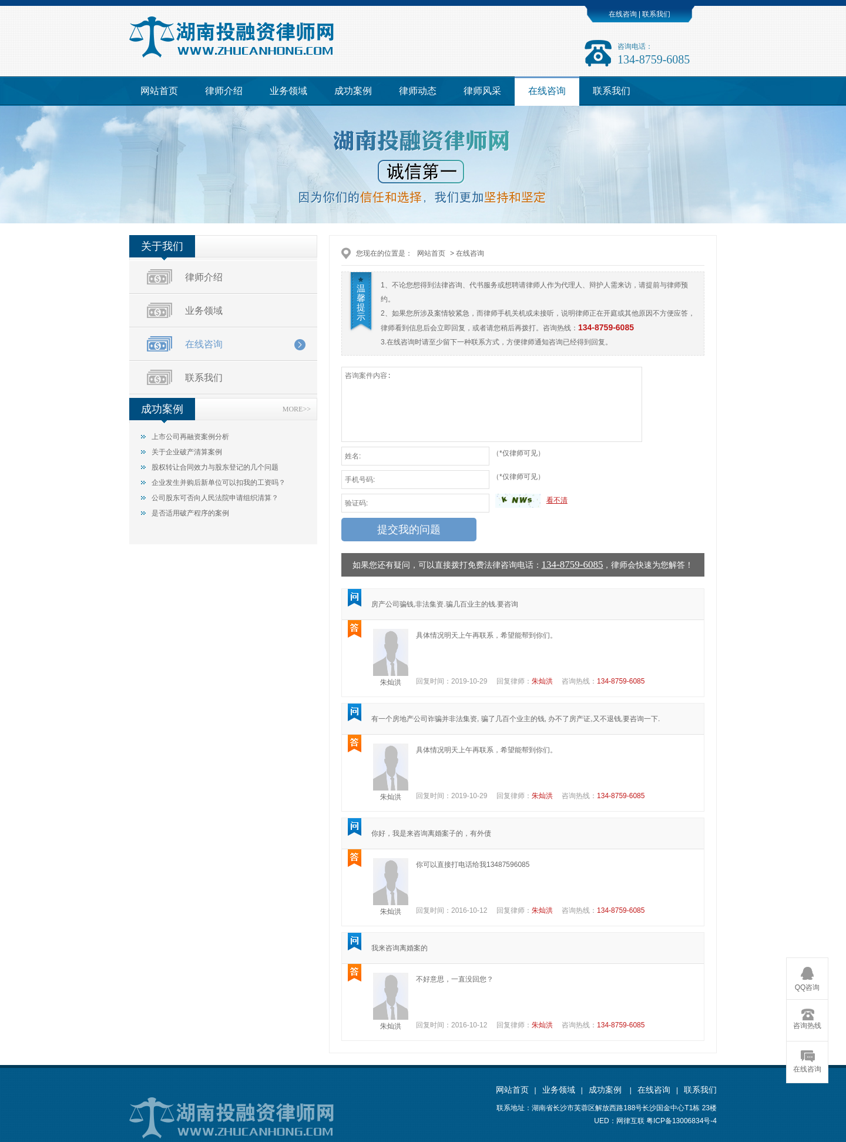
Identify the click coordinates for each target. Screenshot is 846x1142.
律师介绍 (224, 91)
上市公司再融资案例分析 (190, 437)
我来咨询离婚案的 (399, 948)
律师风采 (482, 91)
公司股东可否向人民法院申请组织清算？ (215, 498)
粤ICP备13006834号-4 (681, 1121)
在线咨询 (623, 14)
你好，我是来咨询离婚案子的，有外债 (431, 833)
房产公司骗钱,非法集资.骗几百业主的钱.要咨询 (444, 604)
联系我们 (655, 14)
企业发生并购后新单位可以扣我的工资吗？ (219, 482)
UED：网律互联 (619, 1121)
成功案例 (353, 91)
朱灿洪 (390, 682)
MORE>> (297, 409)
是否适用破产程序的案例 (190, 513)
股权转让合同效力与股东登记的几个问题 (215, 467)
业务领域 (288, 91)
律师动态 (418, 91)
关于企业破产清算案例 (187, 452)
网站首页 (159, 91)
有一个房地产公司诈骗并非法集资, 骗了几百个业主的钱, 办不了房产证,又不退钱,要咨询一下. (515, 719)
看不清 (557, 500)
